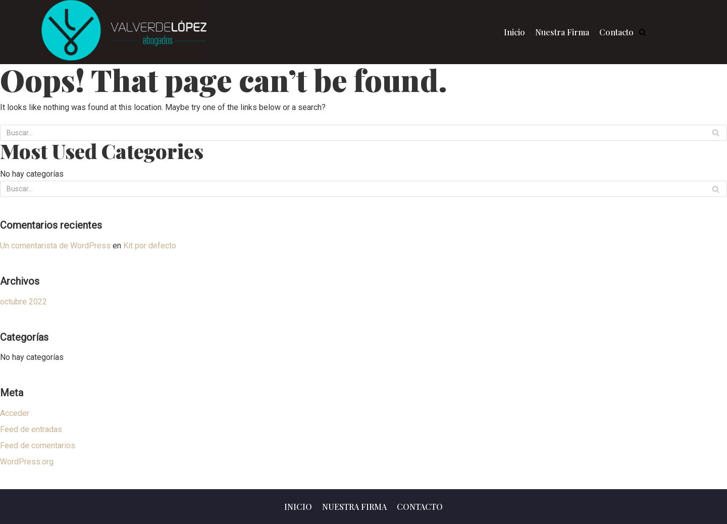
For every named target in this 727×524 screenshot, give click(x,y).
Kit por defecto (149, 245)
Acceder (14, 413)
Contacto (616, 32)
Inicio (514, 32)
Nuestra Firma (562, 32)
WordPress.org (27, 461)
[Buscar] (715, 133)
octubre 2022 (23, 301)
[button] (642, 32)
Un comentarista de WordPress (55, 245)
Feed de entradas (31, 429)
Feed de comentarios (37, 445)
